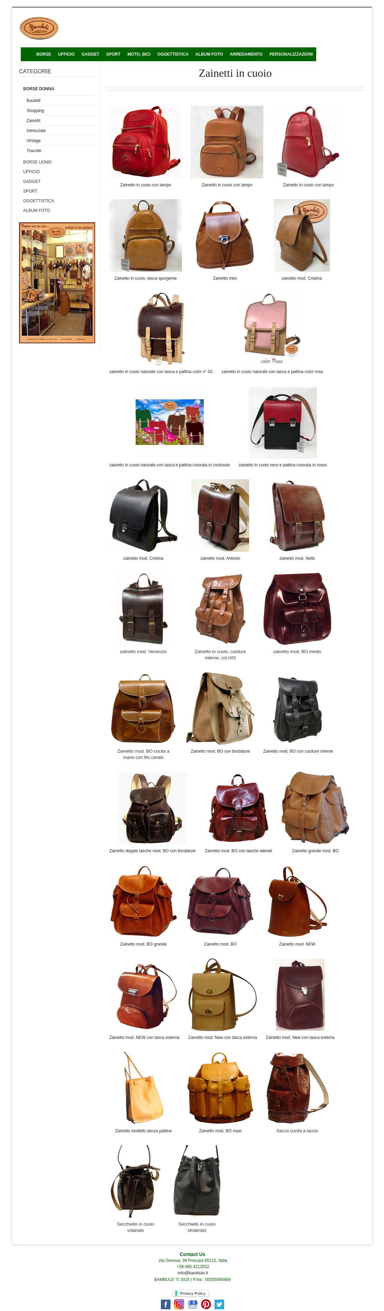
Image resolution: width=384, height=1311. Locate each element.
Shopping (35, 110)
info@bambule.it (193, 1273)
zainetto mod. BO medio (297, 651)
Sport (113, 54)
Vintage (33, 140)
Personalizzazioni (291, 54)
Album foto (209, 54)
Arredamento (246, 54)
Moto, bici (138, 54)
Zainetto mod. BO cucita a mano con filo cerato (143, 754)
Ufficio (31, 171)
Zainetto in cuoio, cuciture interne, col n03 (220, 654)
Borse (43, 54)
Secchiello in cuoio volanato (135, 1227)
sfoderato (197, 1230)
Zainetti (33, 120)
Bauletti (33, 100)
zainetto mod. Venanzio (143, 651)
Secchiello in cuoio (197, 1224)
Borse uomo (37, 162)
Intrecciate (36, 130)
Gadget (90, 54)
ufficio (66, 54)
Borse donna (38, 88)
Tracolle (34, 150)
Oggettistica (173, 54)
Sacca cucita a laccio (297, 1130)
